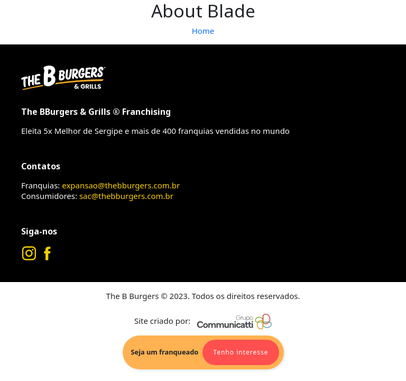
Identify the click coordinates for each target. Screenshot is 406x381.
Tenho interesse (240, 352)
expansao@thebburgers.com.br (121, 185)
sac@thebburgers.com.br (126, 195)
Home (203, 30)
